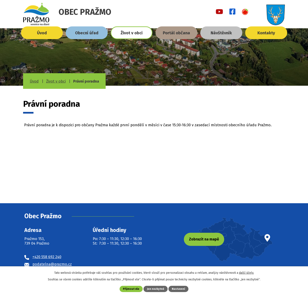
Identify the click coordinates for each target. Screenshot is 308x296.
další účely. (246, 273)
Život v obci (131, 32)
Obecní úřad (86, 32)
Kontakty (266, 32)
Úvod (42, 32)
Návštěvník (221, 32)
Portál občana (176, 32)
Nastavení (178, 288)
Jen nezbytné (155, 288)
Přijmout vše (131, 288)
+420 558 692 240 (46, 257)
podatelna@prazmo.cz (52, 264)
